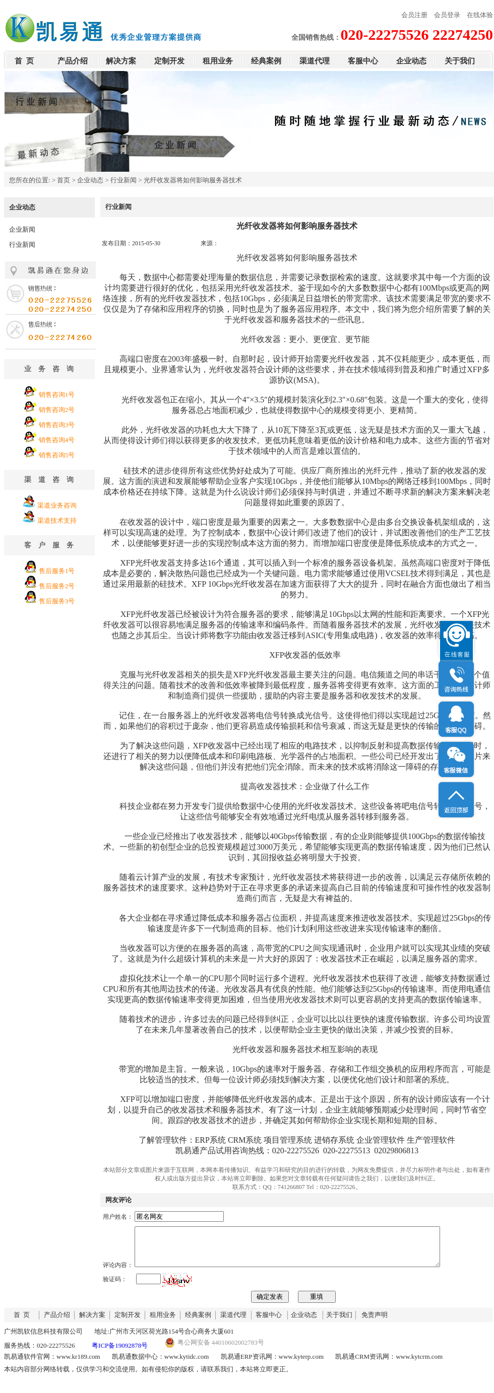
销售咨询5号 (57, 455)
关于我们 (460, 61)
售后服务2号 (57, 586)
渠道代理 (314, 61)
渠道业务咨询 (57, 505)
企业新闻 (22, 229)
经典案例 (266, 61)
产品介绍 (72, 61)
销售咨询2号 (57, 409)
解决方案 (121, 61)
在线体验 (480, 15)
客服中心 (363, 61)
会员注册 (414, 15)
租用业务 (218, 61)
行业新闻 (123, 180)
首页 (63, 180)
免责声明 (374, 1322)
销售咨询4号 (57, 440)
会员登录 (447, 15)
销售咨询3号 (57, 425)
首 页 (24, 61)
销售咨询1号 (57, 394)
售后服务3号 (57, 601)
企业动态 (411, 61)
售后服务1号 (57, 571)
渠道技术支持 (57, 520)
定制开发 (169, 61)
